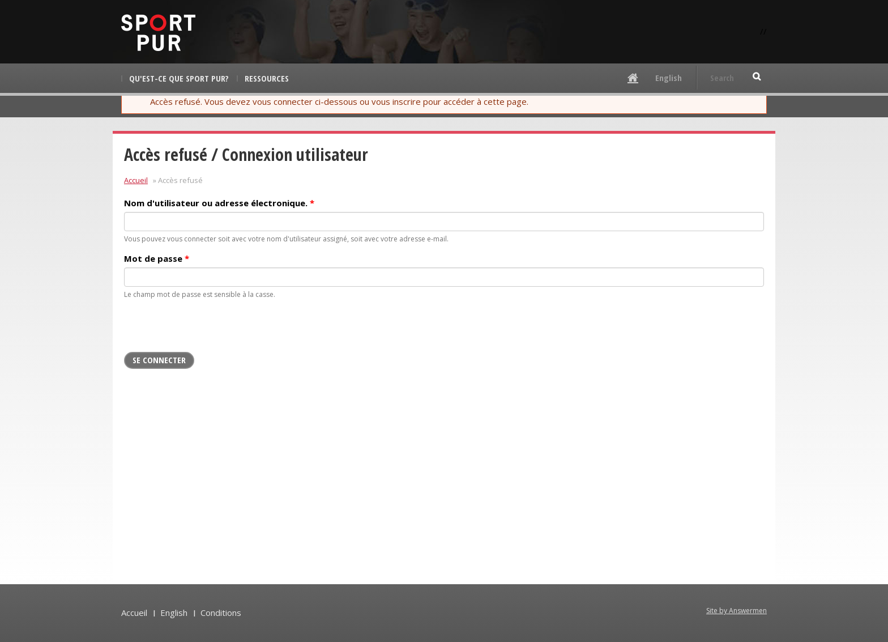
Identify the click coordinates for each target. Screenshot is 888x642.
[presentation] (210, 330)
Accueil (136, 180)
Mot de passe (156, 258)
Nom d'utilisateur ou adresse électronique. (219, 203)
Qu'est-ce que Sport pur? (179, 78)
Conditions (220, 612)
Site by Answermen (736, 610)
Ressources (267, 78)
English (668, 77)
